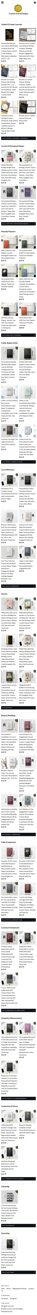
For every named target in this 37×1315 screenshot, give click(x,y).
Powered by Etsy (7, 1311)
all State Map (8, 1272)
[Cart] (35, 2)
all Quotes (7, 707)
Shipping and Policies (19, 1288)
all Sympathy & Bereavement (14, 1098)
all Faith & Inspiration (12, 920)
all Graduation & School (13, 1178)
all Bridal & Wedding (11, 834)
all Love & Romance (10, 586)
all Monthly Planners (11, 335)
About (8, 1288)
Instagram (13, 1298)
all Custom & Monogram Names (15, 223)
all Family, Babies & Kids (12, 462)
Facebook (4, 1298)
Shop (3, 1288)
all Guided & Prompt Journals (15, 138)
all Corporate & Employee (13, 1010)
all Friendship (8, 1225)
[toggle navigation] (2, 2)
